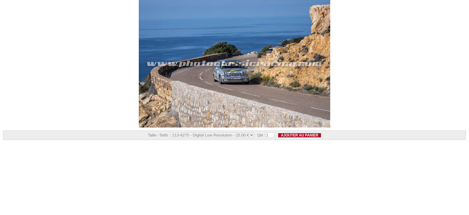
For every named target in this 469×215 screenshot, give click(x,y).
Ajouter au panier (299, 135)
